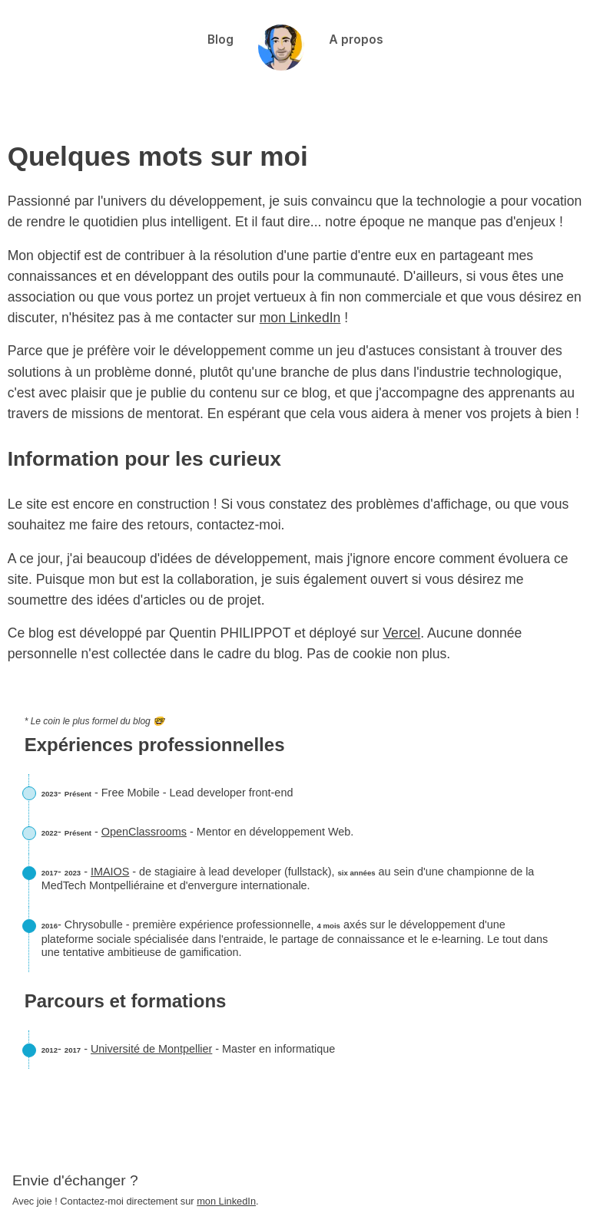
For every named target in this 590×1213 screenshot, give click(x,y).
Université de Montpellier (151, 1049)
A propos (356, 39)
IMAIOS (110, 871)
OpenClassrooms (144, 832)
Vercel (401, 633)
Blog (220, 39)
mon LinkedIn (300, 317)
